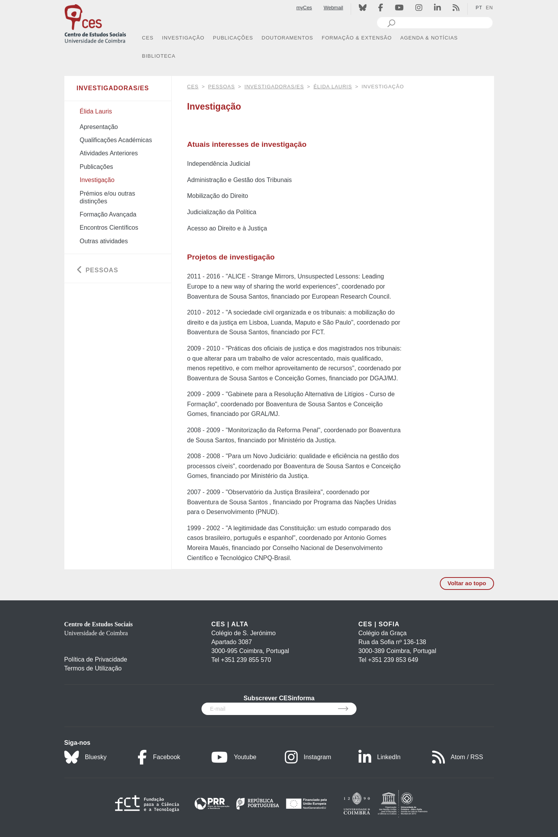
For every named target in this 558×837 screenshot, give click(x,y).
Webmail (333, 7)
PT (478, 7)
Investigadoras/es (274, 86)
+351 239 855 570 (246, 660)
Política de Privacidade (95, 659)
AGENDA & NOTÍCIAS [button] (429, 38)
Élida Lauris (332, 86)
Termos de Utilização (93, 668)
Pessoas (221, 86)
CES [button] (147, 38)
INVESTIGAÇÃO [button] (183, 38)
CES (193, 86)
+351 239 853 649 (393, 660)
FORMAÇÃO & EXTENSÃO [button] (357, 38)
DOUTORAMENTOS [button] (287, 38)
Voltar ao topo (467, 583)
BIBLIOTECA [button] (159, 56)
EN (489, 7)
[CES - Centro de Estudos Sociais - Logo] (95, 22)
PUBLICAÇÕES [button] (233, 38)
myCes (304, 7)
